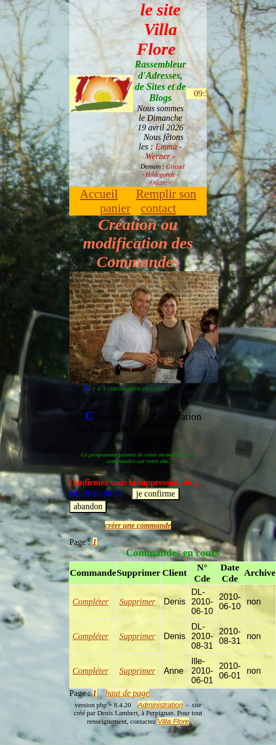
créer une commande (138, 525)
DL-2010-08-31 (134, 494)
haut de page (127, 693)
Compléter (90, 601)
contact (158, 208)
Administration (160, 705)
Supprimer (137, 601)
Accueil (99, 194)
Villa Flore (173, 721)
